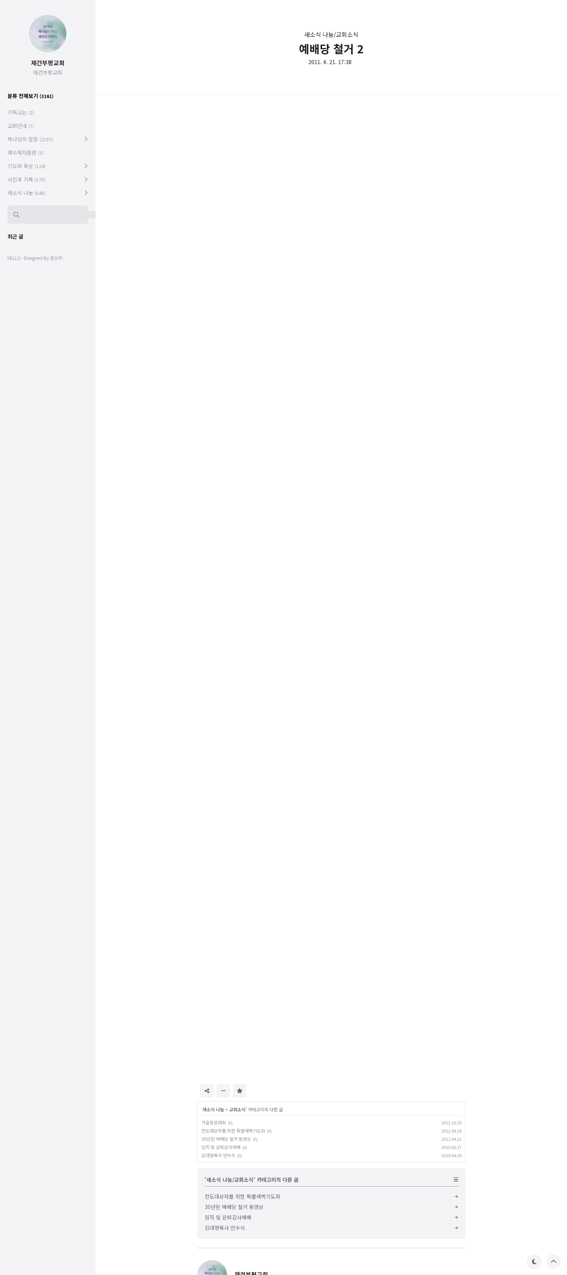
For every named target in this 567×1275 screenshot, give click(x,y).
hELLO (14, 258)
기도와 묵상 (26, 166)
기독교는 (20, 112)
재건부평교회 (47, 62)
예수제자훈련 (25, 152)
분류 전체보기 (30, 96)
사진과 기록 (26, 179)
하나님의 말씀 (30, 139)
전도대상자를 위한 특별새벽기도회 (233, 1130)
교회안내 (20, 125)
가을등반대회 (213, 1122)
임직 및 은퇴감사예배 (220, 1147)
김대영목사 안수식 (218, 1155)
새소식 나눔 (213, 1109)
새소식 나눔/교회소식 (331, 34)
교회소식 (237, 1109)
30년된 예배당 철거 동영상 (226, 1139)
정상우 (56, 258)
